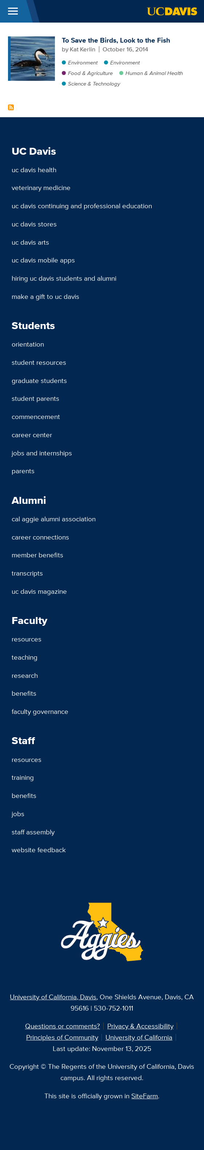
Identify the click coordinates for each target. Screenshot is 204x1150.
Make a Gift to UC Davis (45, 296)
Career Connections (40, 537)
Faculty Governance (40, 711)
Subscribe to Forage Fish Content (11, 107)
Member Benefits (37, 555)
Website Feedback (39, 850)
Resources (26, 639)
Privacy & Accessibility (140, 1026)
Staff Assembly (33, 832)
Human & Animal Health (154, 73)
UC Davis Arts (30, 242)
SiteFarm (144, 1096)
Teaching (24, 657)
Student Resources (39, 362)
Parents (23, 471)
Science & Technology (94, 83)
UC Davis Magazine (39, 591)
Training (23, 777)
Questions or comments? (62, 1026)
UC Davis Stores (34, 224)
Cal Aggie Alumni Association (54, 519)
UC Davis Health (34, 170)
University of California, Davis (53, 997)
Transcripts (27, 573)
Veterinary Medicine (41, 187)
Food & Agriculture (90, 73)
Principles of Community (62, 1037)
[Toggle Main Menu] (13, 11)
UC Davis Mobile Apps (43, 260)
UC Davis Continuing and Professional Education (82, 206)
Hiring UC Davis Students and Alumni (64, 278)
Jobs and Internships (42, 453)
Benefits (24, 693)
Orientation (28, 344)
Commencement (36, 416)
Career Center (32, 435)
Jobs (18, 814)
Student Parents (35, 398)
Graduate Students (39, 380)
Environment (82, 62)
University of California (138, 1037)
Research (25, 675)
